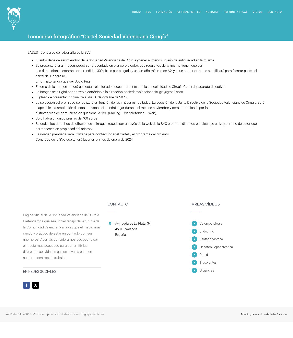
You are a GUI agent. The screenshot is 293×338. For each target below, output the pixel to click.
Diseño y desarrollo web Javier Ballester (264, 314)
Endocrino (207, 231)
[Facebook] (26, 285)
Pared (204, 255)
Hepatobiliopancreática (216, 247)
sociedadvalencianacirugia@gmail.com (153, 92)
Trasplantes (208, 262)
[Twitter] (35, 285)
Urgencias (207, 270)
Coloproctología (211, 223)
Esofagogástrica (211, 239)
